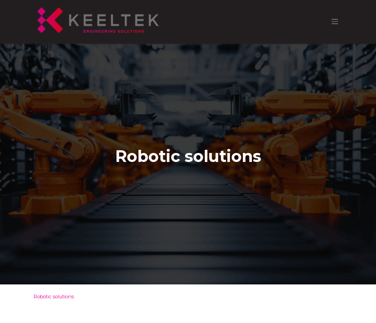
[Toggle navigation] (335, 21)
